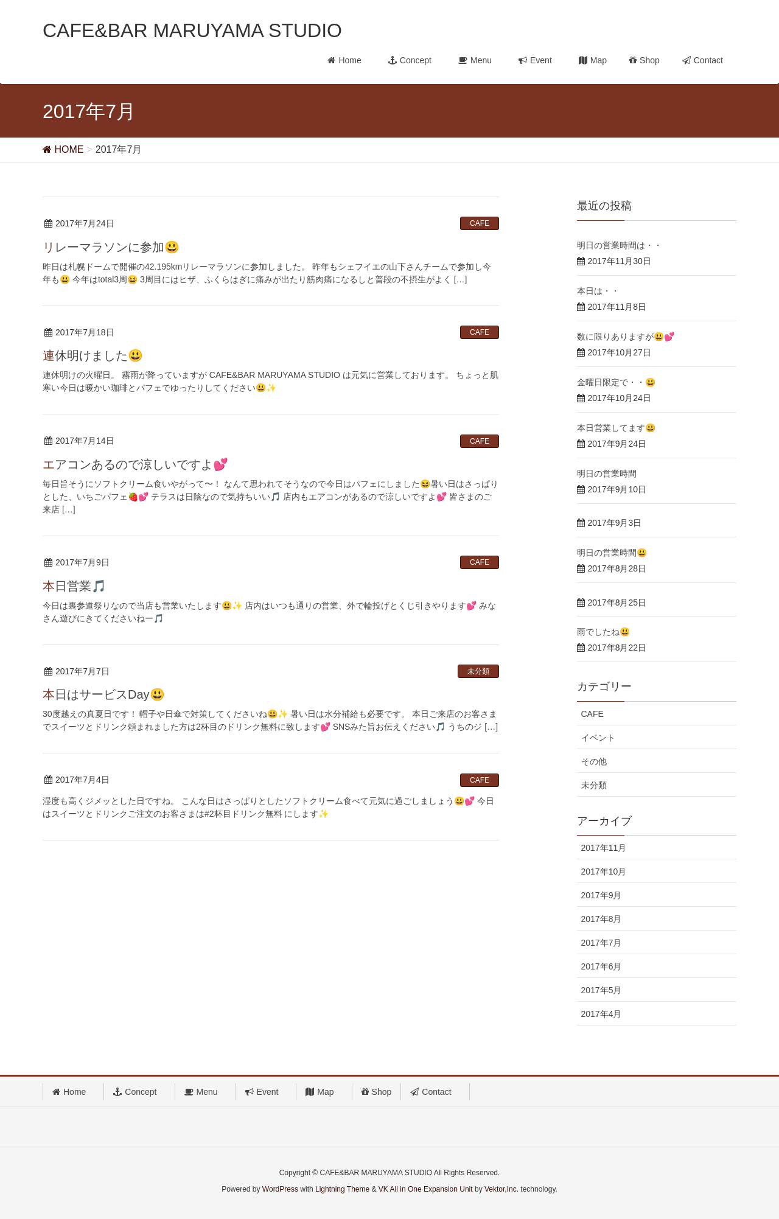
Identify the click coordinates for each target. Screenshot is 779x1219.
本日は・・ (598, 291)
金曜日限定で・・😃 (616, 382)
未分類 (478, 671)
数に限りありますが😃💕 (625, 336)
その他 (594, 761)
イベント (598, 737)
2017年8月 (601, 919)
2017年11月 (604, 848)
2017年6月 (601, 966)
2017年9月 (601, 895)
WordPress (280, 1189)
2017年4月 (601, 1014)
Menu (205, 1092)
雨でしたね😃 (603, 632)
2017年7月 (601, 943)
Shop (377, 1092)
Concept (139, 1092)
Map (324, 1092)
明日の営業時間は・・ (619, 245)
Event (266, 1092)
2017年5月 (601, 990)
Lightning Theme (342, 1189)
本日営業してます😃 (616, 428)
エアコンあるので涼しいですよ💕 (135, 464)
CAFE (479, 223)
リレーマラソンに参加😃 (111, 247)
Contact (434, 1092)
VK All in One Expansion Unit (426, 1189)
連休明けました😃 (93, 355)
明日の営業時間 (607, 473)
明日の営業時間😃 (612, 552)
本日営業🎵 (75, 586)
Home (73, 1092)
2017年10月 (604, 871)
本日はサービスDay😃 (104, 694)
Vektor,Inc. (501, 1189)
